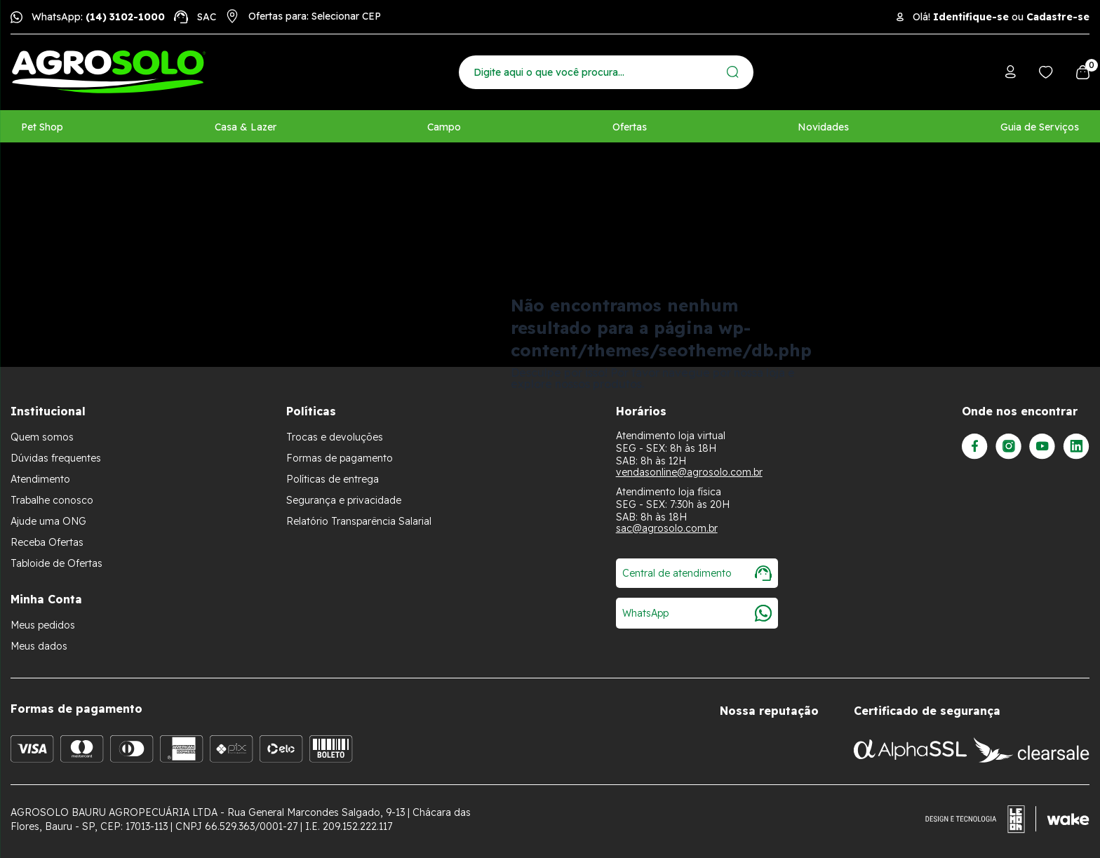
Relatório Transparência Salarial (358, 521)
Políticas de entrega (332, 479)
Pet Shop (42, 127)
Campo (444, 127)
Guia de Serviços (1039, 127)
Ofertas (629, 127)
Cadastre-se (1057, 17)
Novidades (823, 127)
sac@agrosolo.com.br (667, 528)
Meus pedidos (43, 625)
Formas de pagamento (339, 458)
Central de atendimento (697, 573)
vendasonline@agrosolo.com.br (689, 472)
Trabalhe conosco (52, 500)
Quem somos (42, 437)
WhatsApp (697, 613)
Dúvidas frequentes (56, 458)
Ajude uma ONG (48, 521)
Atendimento (40, 479)
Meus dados (39, 646)
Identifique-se (971, 17)
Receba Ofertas (47, 542)
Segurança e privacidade (343, 500)
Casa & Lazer (245, 127)
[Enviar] (733, 72)
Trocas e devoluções (334, 437)
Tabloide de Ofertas (56, 563)
